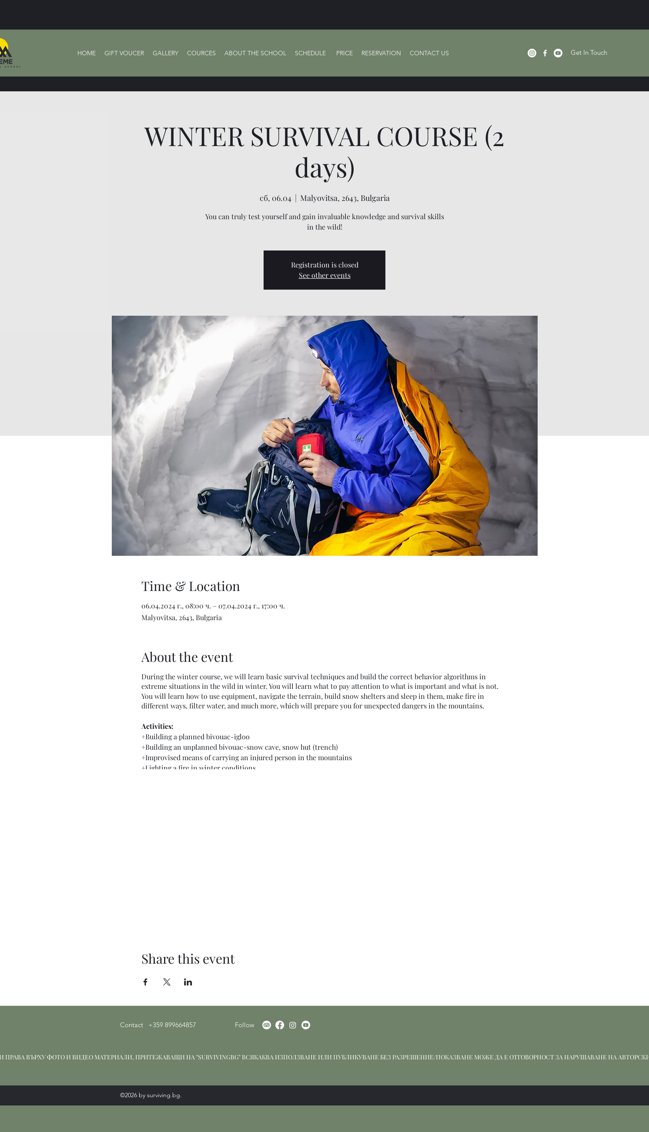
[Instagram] (532, 53)
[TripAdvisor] (266, 1025)
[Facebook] (545, 53)
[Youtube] (305, 1025)
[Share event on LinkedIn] (188, 981)
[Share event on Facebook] (145, 981)
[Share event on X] (167, 981)
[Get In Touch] (589, 53)
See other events (325, 275)
